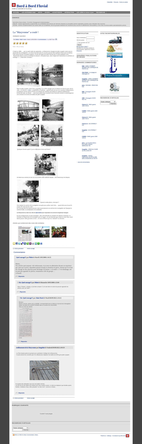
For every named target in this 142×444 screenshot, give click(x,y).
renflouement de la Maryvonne (26, 348)
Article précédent (18, 248)
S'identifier (110, 2)
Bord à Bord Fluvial (30, 6)
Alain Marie (39, 298)
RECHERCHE (100, 12)
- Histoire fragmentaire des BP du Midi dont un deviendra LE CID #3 (89, 157)
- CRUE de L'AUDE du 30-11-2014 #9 (90, 150)
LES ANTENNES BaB (29, 12)
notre (29, 90)
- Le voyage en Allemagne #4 (89, 73)
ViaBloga (109, 435)
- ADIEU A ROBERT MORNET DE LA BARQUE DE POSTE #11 (90, 67)
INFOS (40, 12)
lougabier (42, 348)
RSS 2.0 (21, 434)
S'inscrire (116, 2)
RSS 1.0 (17, 434)
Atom (25, 434)
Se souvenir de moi (83, 42)
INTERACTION (69, 12)
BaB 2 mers (23, 39)
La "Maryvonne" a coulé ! (26, 32)
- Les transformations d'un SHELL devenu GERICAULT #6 (89, 144)
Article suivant (30, 248)
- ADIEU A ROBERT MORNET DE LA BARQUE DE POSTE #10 (90, 80)
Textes (36, 434)
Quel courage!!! (21, 257)
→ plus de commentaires (83, 162)
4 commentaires (42, 39)
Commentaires (30, 434)
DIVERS (47, 12)
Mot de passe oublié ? (82, 46)
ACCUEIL (16, 12)
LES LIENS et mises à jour (85, 12)
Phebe (31, 257)
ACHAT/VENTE (57, 12)
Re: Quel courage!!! (25, 282)
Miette (17, 39)
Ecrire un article (124, 2)
